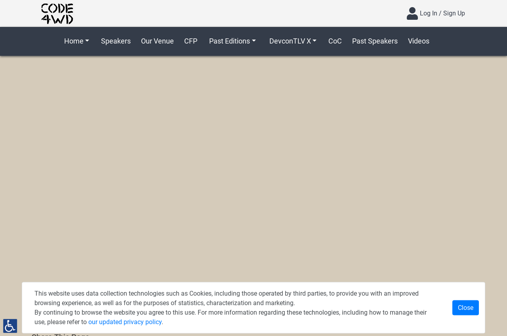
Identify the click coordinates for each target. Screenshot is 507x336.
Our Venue (157, 41)
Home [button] (74, 41)
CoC (335, 41)
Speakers (116, 41)
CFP (190, 41)
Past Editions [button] (229, 41)
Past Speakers (375, 41)
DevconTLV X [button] (290, 41)
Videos (418, 41)
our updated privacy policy (125, 322)
